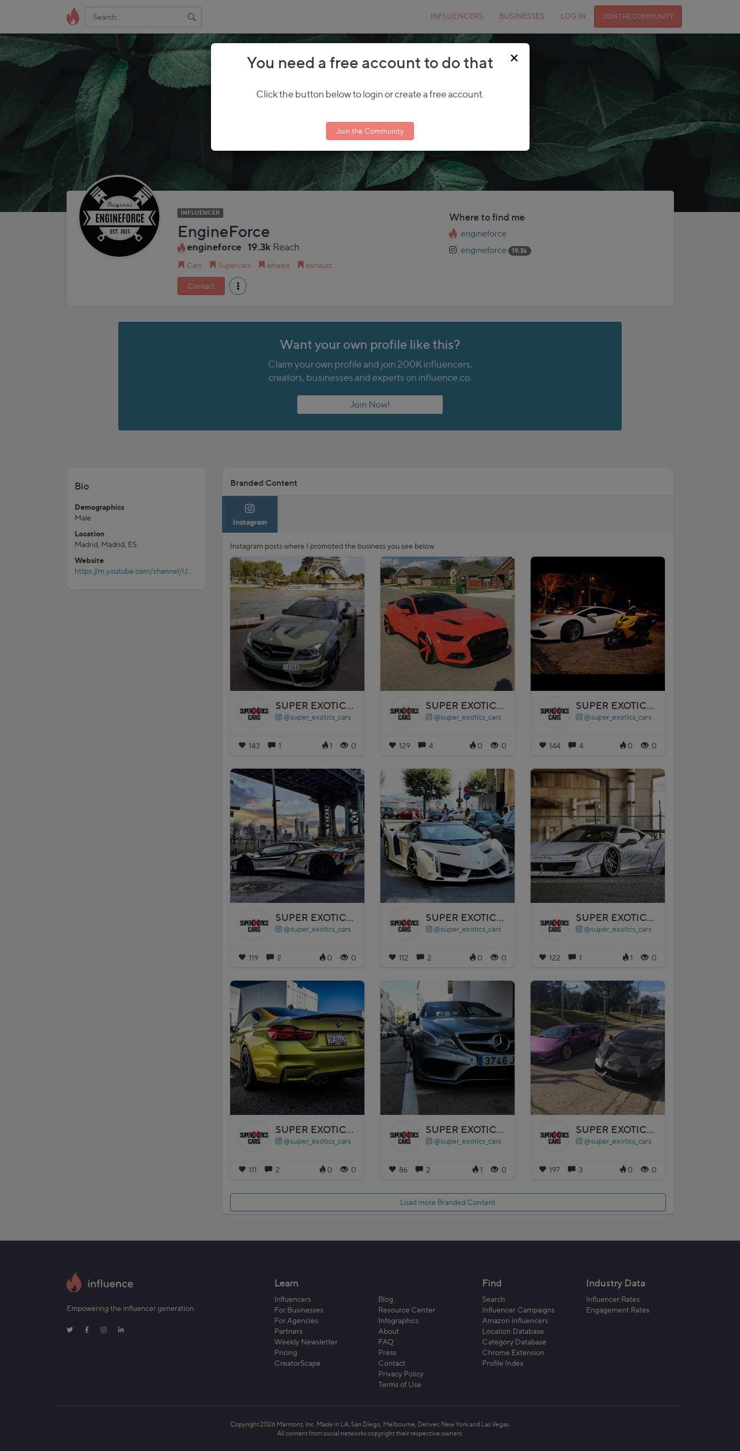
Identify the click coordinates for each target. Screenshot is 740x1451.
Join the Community (370, 130)
